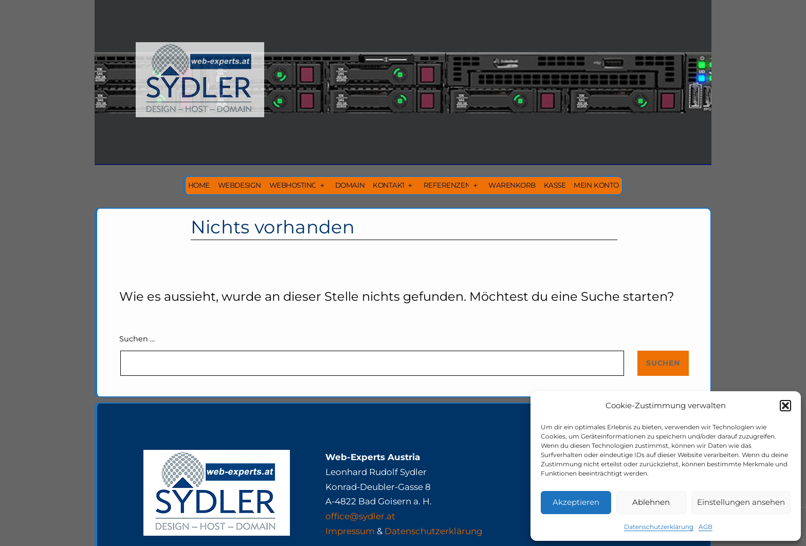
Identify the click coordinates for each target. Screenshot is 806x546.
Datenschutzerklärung (658, 527)
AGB (705, 527)
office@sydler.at (360, 516)
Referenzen (447, 185)
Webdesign (239, 185)
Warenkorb (512, 185)
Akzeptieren (576, 502)
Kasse (555, 185)
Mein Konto (596, 185)
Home (199, 185)
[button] (785, 406)
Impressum (350, 531)
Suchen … (137, 338)
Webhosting (293, 185)
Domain (349, 185)
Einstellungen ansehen (741, 502)
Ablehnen (651, 502)
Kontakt (389, 185)
